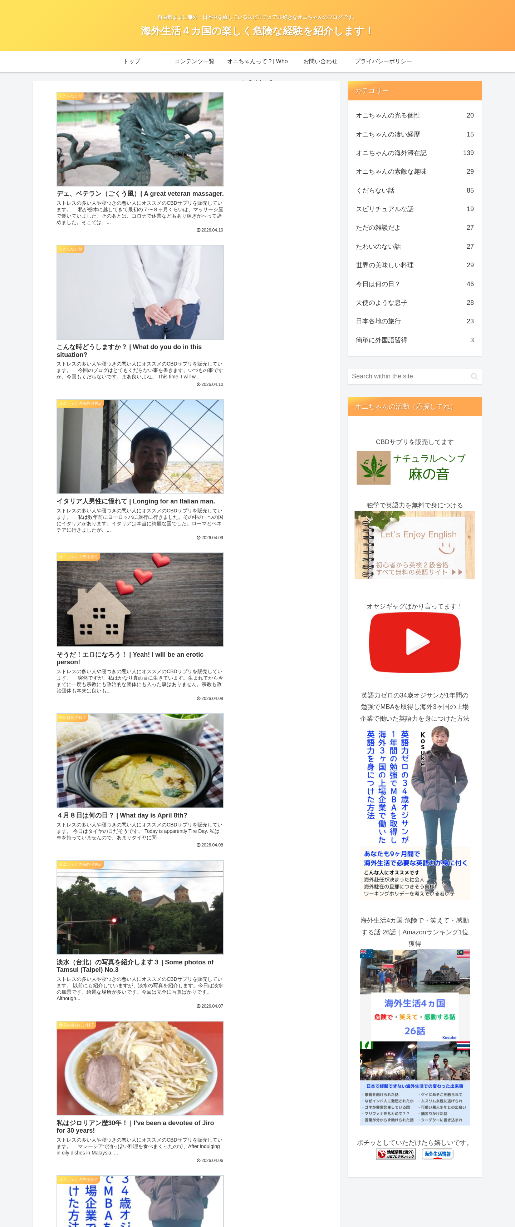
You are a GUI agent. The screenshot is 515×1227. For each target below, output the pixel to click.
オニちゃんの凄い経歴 (415, 134)
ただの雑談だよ (415, 227)
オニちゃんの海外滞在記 (415, 153)
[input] (415, 376)
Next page (186, 977)
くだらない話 (415, 190)
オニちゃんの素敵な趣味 (415, 171)
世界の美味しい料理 (415, 265)
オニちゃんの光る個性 (415, 115)
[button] (474, 376)
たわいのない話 (415, 246)
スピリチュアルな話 (415, 209)
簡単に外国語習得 (415, 340)
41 (235, 1006)
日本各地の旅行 (415, 321)
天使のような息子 (415, 302)
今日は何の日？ (415, 284)
